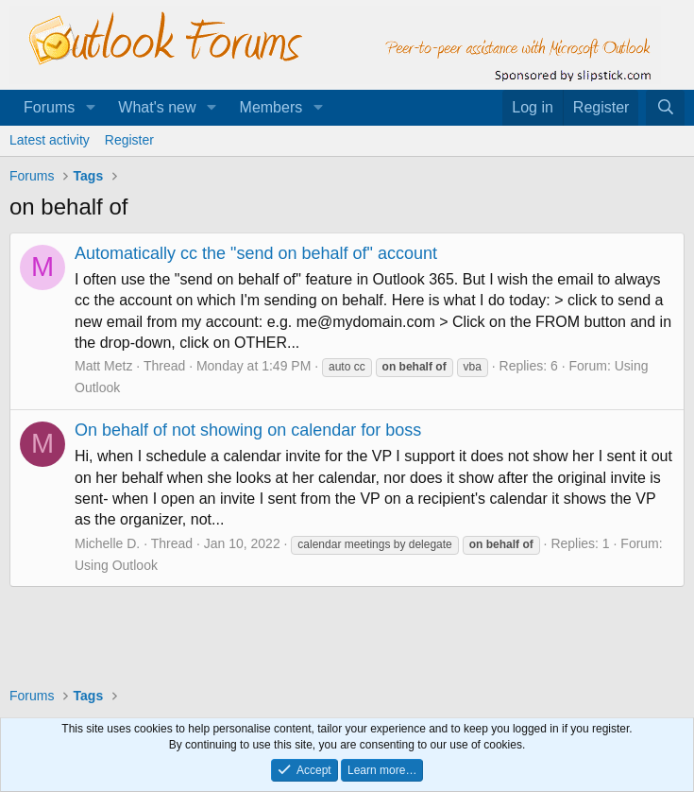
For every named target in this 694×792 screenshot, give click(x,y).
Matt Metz (103, 365)
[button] (90, 108)
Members (271, 107)
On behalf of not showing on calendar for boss (248, 430)
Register (129, 139)
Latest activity (49, 139)
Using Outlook (116, 565)
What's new (156, 107)
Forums (49, 107)
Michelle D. (107, 543)
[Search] (665, 108)
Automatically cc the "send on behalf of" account (256, 253)
